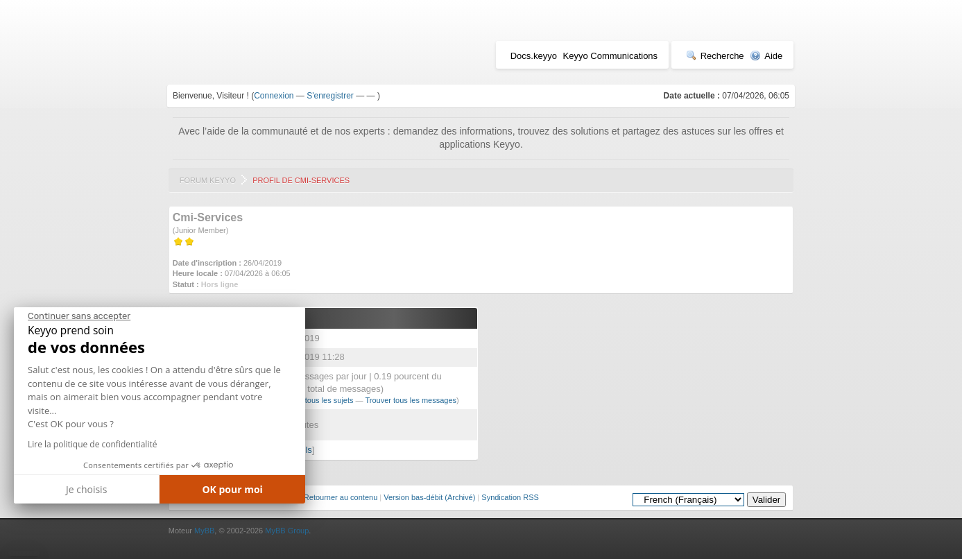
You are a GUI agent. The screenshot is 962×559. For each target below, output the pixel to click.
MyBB (204, 530)
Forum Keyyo (208, 180)
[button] (24, 553)
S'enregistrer (330, 96)
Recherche (715, 56)
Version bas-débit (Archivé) (429, 497)
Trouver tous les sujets (315, 400)
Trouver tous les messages (410, 400)
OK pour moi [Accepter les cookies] (232, 489)
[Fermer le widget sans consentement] (79, 316)
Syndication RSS (510, 497)
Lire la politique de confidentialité (92, 444)
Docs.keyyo (533, 56)
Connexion (273, 96)
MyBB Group (287, 530)
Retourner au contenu (340, 497)
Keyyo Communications (610, 56)
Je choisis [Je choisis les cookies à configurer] (86, 489)
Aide (766, 56)
